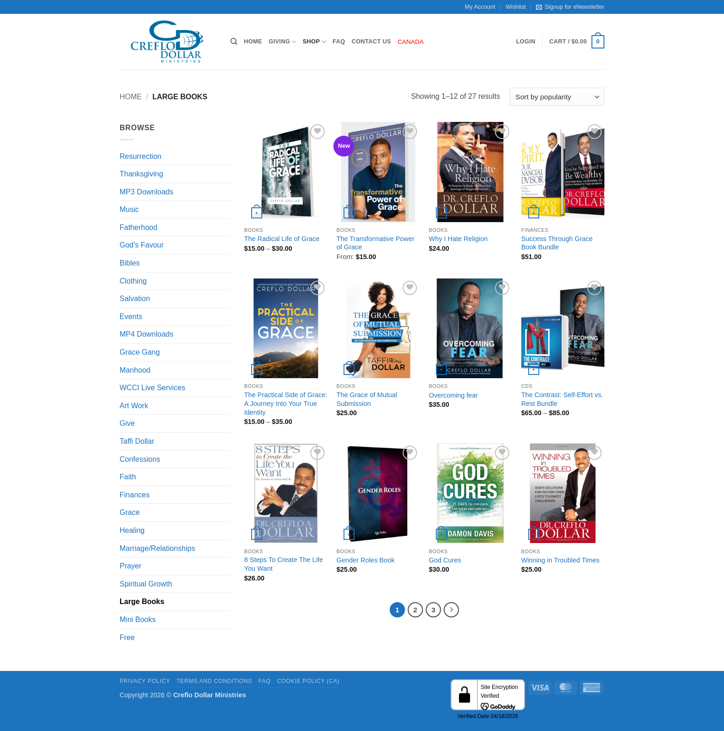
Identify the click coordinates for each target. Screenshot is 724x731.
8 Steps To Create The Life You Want (283, 564)
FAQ (338, 41)
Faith (128, 477)
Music (129, 209)
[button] (526, 41)
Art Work (134, 406)
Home (253, 41)
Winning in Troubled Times (560, 560)
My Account (480, 6)
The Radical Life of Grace (282, 238)
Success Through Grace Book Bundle (557, 243)
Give (127, 423)
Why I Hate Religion (458, 238)
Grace (130, 512)
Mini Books (138, 619)
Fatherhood (138, 227)
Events (131, 316)
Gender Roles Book (366, 560)
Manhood (135, 370)
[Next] (451, 610)
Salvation (135, 298)
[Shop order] (557, 97)
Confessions (140, 459)
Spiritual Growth (146, 584)
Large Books (142, 601)
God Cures (445, 560)
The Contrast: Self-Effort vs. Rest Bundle (562, 399)
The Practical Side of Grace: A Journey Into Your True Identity (285, 403)
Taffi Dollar (137, 441)
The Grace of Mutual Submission (367, 399)
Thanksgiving (141, 174)
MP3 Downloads (147, 192)
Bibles (130, 263)
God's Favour (142, 245)
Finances (135, 495)
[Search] (233, 41)
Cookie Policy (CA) (308, 681)
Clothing (133, 281)
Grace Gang (140, 352)
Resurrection (141, 156)
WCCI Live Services (152, 388)
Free (127, 637)
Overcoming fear (453, 395)
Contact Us (371, 41)
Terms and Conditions (214, 681)
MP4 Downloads (147, 334)
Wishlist (516, 6)
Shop (314, 41)
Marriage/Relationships (157, 548)
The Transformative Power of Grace (376, 243)
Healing (132, 530)
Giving (282, 41)
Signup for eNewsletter (570, 7)
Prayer (130, 566)
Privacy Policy (145, 681)
